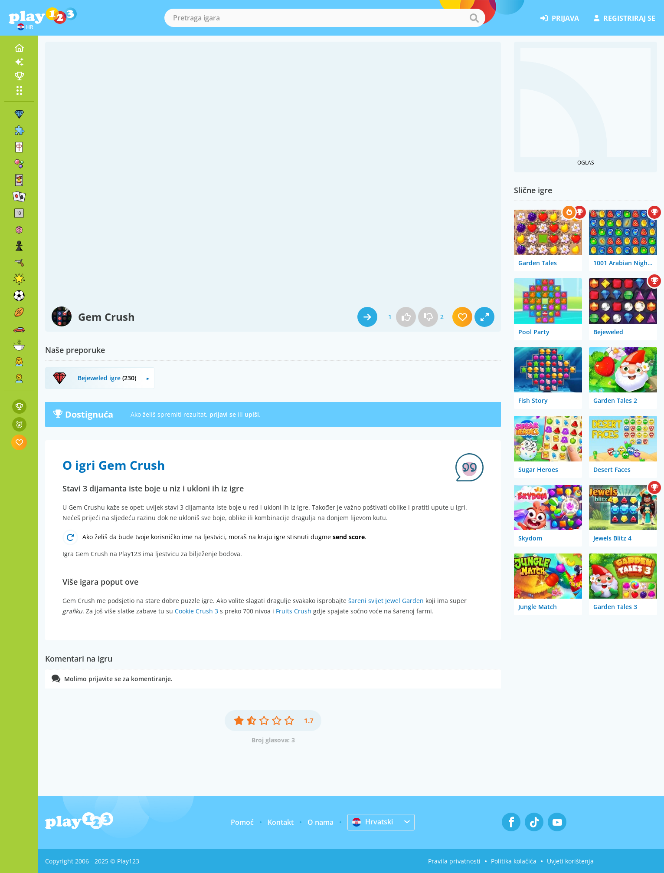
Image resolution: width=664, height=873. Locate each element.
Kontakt (281, 822)
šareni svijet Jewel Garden (386, 600)
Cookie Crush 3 (196, 611)
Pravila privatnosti (454, 861)
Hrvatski (372, 822)
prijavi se (222, 414)
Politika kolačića (513, 861)
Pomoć (242, 822)
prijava (559, 18)
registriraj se (624, 18)
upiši (252, 414)
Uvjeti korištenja (570, 861)
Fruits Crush (293, 611)
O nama (320, 822)
